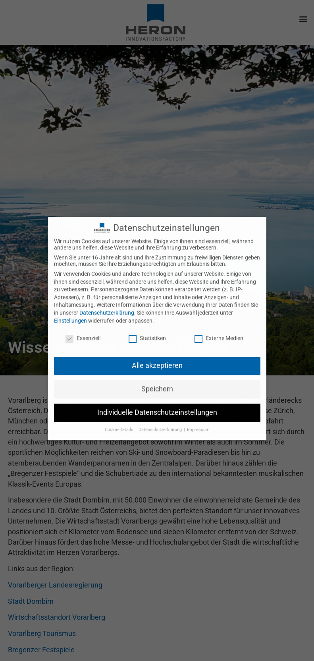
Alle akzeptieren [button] (157, 351)
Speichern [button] (157, 375)
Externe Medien (219, 324)
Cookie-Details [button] (120, 415)
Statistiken (147, 324)
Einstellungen (70, 306)
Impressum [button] (198, 415)
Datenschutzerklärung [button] (161, 415)
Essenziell (82, 324)
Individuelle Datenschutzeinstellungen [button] (157, 398)
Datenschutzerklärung (106, 298)
